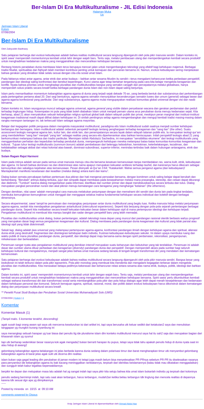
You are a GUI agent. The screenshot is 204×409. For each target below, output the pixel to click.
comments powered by (19, 394)
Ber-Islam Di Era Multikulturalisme (45, 40)
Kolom (5, 29)
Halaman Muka (102, 11)
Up (102, 14)
